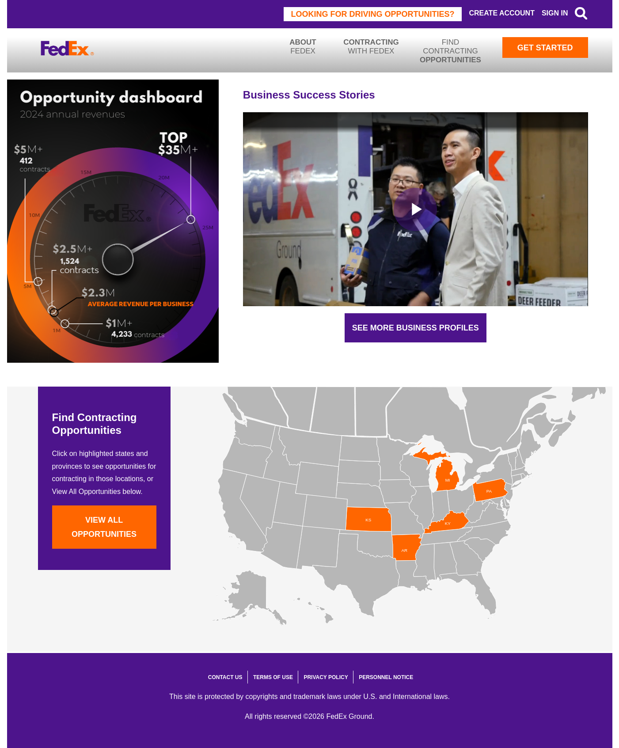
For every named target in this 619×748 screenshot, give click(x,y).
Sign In (555, 13)
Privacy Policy (326, 677)
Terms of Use (273, 677)
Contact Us (225, 677)
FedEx (303, 46)
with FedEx (371, 46)
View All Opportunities (104, 527)
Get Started (545, 47)
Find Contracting (450, 51)
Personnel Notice (386, 677)
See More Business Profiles (415, 327)
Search (581, 13)
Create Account (501, 13)
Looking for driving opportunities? (373, 14)
